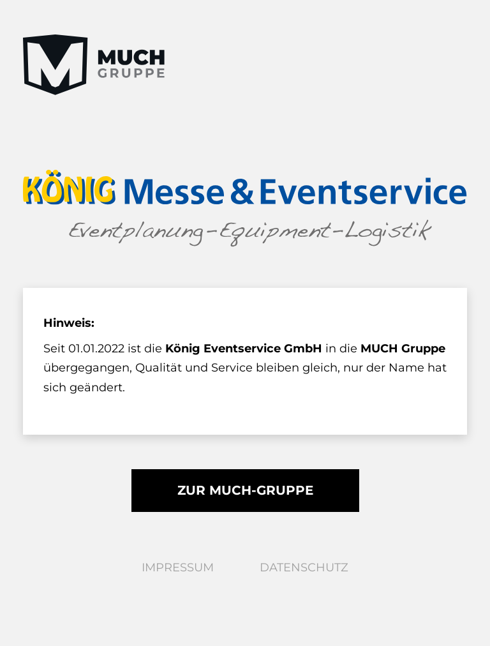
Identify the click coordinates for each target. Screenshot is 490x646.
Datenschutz (304, 567)
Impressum (178, 567)
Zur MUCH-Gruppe (245, 490)
